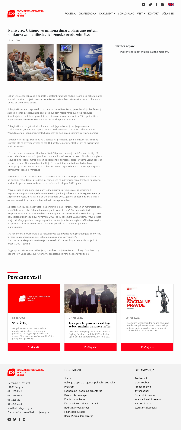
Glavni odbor (142, 382)
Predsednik (141, 378)
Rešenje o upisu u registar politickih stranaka (89, 382)
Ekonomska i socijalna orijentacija (83, 391)
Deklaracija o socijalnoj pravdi (81, 403)
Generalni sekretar (145, 395)
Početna (70, 13)
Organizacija (87, 13)
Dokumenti (106, 13)
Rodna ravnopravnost (76, 407)
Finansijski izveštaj (74, 411)
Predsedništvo (143, 386)
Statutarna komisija (146, 407)
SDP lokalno (126, 13)
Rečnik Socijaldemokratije (78, 416)
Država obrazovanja (75, 395)
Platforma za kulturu (75, 399)
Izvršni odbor (142, 391)
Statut (67, 378)
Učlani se (168, 13)
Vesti (140, 13)
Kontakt (153, 13)
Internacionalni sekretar (148, 399)
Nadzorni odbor (144, 403)
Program (69, 386)
